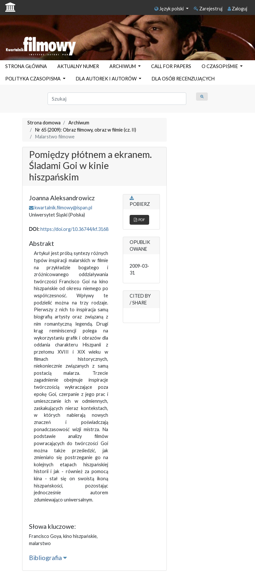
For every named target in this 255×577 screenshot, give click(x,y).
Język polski (169, 8)
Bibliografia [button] (48, 557)
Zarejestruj (208, 8)
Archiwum (78, 122)
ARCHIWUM (123, 66)
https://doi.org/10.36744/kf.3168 (74, 229)
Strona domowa (44, 122)
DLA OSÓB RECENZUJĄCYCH (183, 78)
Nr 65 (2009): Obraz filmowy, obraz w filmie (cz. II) (85, 130)
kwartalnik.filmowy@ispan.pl (63, 207)
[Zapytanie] (117, 98)
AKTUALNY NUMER (78, 66)
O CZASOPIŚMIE (220, 66)
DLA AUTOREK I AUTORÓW (107, 78)
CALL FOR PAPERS (171, 66)
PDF (139, 220)
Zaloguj (237, 8)
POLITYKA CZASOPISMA (33, 78)
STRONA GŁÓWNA (26, 66)
